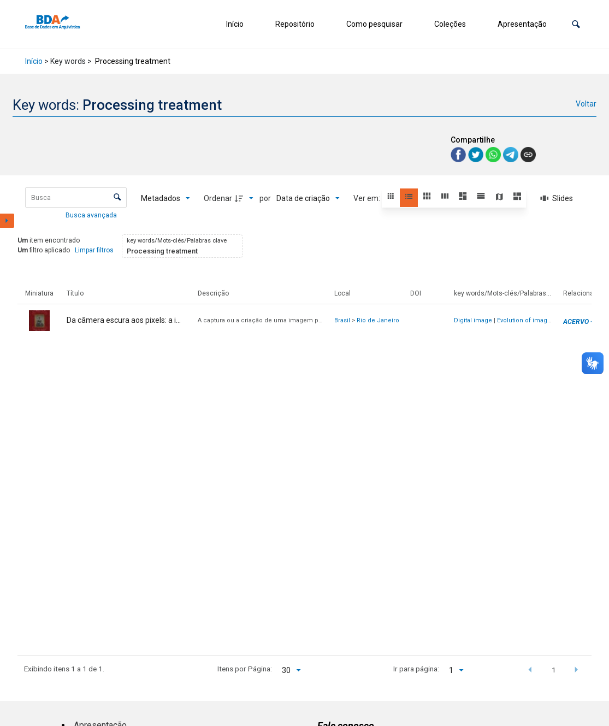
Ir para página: (416, 668)
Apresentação (522, 24)
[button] (576, 24)
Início (235, 24)
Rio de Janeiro (378, 320)
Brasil (342, 320)
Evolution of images (525, 320)
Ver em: (367, 198)
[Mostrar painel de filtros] (7, 221)
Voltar (586, 103)
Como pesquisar (374, 24)
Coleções (450, 24)
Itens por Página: (244, 668)
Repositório (295, 24)
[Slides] (556, 198)
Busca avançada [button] (92, 215)
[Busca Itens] (76, 197)
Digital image (473, 320)
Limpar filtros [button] (94, 250)
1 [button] (554, 669)
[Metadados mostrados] (165, 198)
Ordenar (218, 198)
